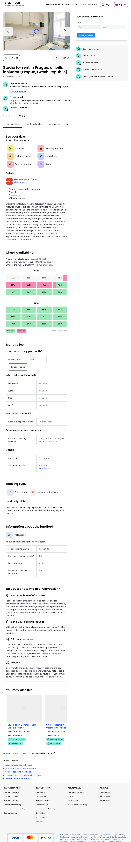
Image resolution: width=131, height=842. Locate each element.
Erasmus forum (42, 792)
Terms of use (73, 800)
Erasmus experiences (44, 800)
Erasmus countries (11, 796)
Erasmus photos (42, 821)
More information (18, 91)
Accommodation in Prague (18, 765)
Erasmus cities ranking (12, 805)
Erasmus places (42, 805)
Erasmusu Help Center (76, 792)
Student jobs (40, 813)
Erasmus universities (11, 800)
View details (19, 182)
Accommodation (55, 4)
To (102, 23)
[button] (24, 116)
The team (71, 796)
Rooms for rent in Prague (18, 778)
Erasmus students (11, 813)
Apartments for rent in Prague (20, 768)
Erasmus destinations (12, 792)
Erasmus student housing (45, 809)
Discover (92, 4)
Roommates (72, 4)
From (79, 23)
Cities (83, 4)
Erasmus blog (41, 796)
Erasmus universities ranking (14, 809)
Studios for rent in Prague (18, 771)
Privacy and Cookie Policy (77, 805)
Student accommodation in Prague (23, 775)
